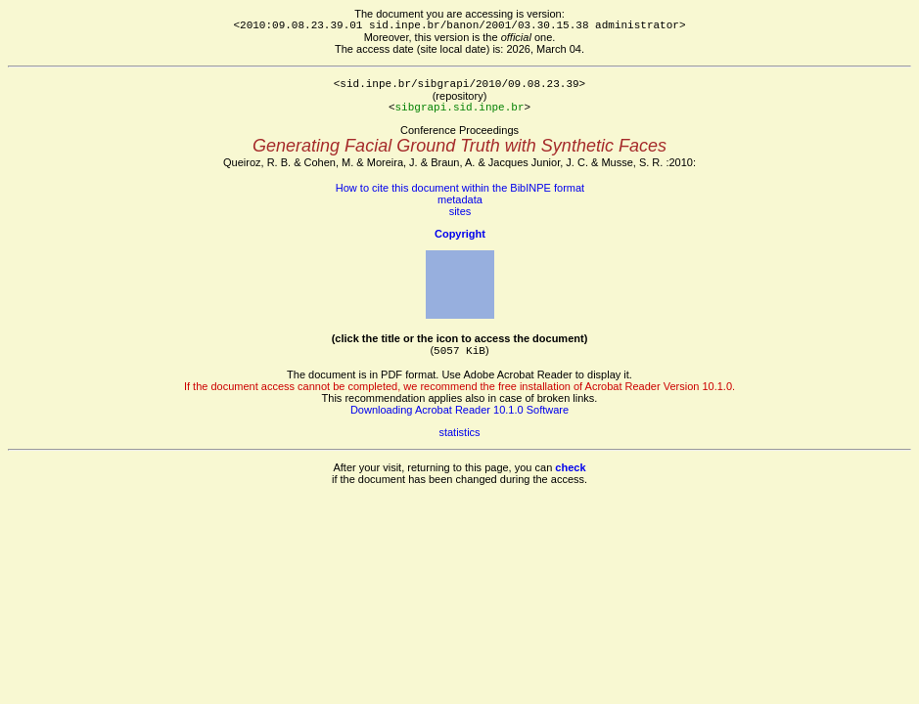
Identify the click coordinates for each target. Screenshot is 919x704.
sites (460, 211)
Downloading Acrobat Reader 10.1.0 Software (459, 410)
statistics (459, 432)
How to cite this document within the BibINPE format (460, 188)
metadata (459, 199)
